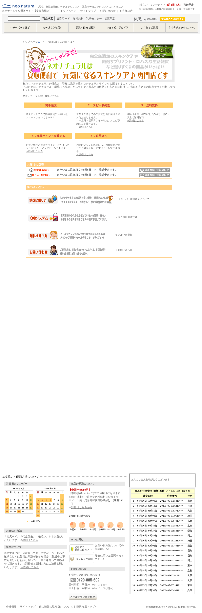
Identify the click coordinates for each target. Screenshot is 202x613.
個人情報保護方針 (126, 217)
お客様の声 (126, 10)
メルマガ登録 (124, 234)
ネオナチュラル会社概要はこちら (41, 96)
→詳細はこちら (84, 127)
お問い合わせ (108, 10)
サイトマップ (88, 10)
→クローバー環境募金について (132, 199)
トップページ (68, 10)
